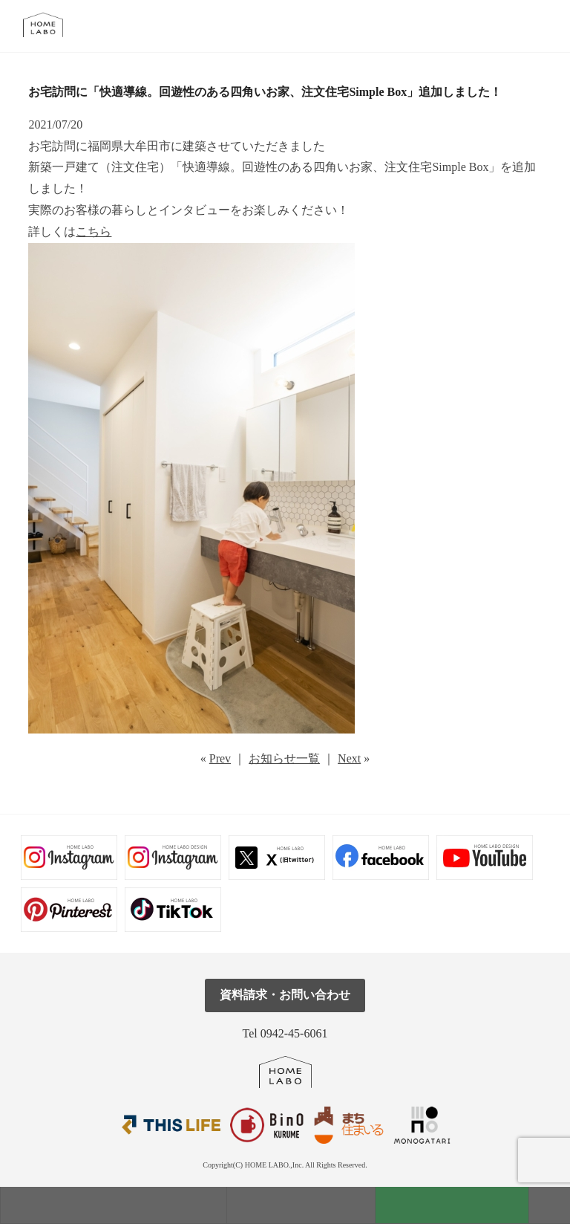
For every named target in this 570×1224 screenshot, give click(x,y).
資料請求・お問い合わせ (285, 994)
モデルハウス (113, 1205)
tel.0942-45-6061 (541, 25)
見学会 (301, 1205)
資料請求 (452, 1205)
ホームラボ (285, 1072)
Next (349, 758)
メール (508, 25)
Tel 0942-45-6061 (285, 1033)
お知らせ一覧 (284, 758)
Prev (220, 758)
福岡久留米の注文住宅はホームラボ (49, 25)
